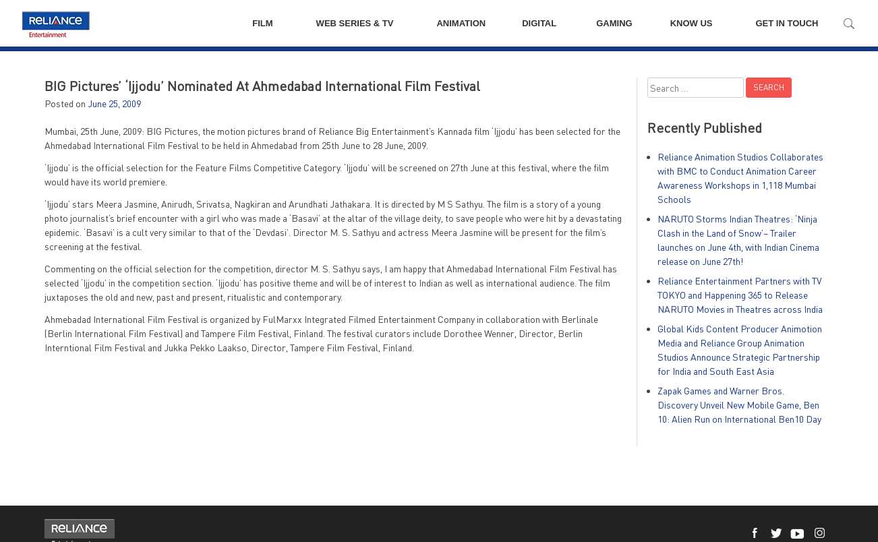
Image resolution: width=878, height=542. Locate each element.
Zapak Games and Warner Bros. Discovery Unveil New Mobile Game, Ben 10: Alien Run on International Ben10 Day (739, 405)
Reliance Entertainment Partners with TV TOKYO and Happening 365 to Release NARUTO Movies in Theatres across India (740, 295)
